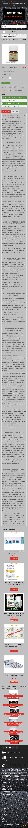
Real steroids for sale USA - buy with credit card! (13, 705)
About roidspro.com (6, 785)
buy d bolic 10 (8, 686)
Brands (3, 805)
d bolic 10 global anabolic (12, 688)
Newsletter (4, 821)
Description (6, 111)
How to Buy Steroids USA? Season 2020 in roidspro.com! (13, 723)
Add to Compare (19, 87)
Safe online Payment (6, 788)
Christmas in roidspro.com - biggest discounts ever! (13, 733)
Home (3, 35)
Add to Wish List (6, 87)
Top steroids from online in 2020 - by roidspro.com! (14, 714)
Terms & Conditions (6, 789)
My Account (4, 817)
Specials (3, 811)
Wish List (3, 820)
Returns (3, 798)
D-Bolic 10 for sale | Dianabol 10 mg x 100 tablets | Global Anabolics (13, 35)
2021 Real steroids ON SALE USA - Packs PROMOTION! (13, 696)
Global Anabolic (13, 67)
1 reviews (10, 90)
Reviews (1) (15, 111)
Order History (5, 818)
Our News (4, 807)
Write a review (18, 90)
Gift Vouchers (5, 808)
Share (3, 94)
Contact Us (4, 797)
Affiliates (3, 810)
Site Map (3, 799)
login (17, 3)
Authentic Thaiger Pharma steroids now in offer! (14, 742)
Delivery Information (6, 786)
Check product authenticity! (8, 791)
